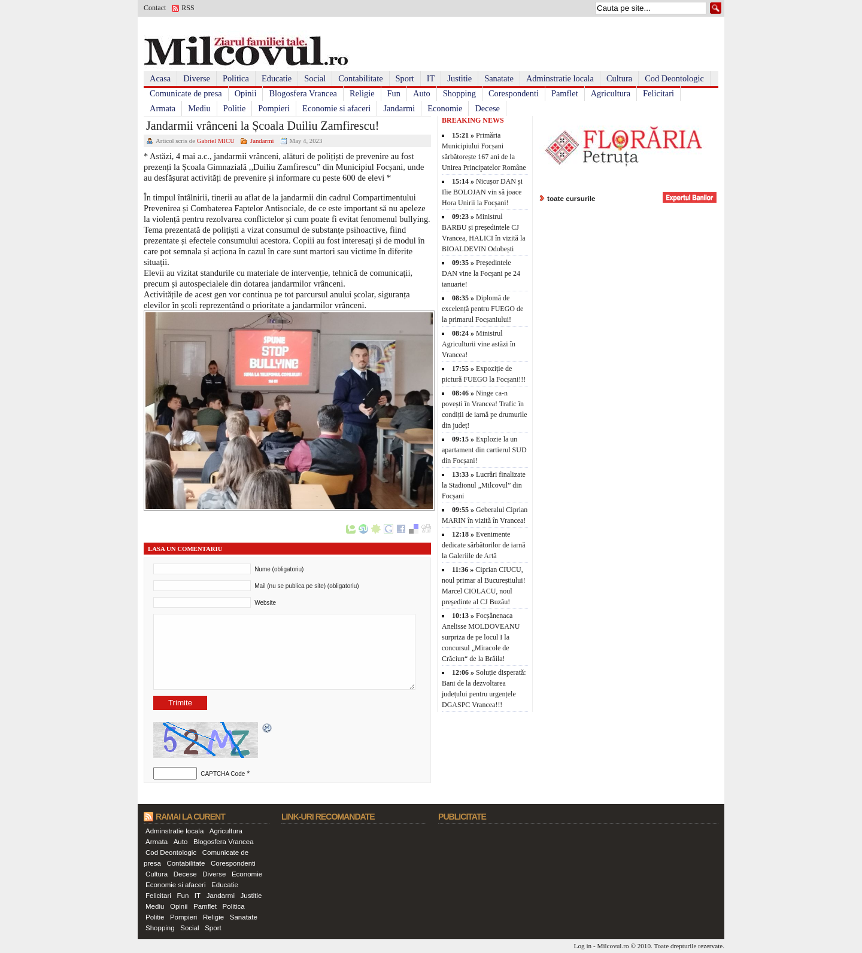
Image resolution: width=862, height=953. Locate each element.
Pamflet (564, 93)
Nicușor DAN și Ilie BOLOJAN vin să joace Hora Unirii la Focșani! (482, 192)
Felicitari (658, 93)
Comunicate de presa (186, 93)
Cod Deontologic (674, 78)
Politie (234, 108)
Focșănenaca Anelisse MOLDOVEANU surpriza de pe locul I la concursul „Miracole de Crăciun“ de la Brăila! (481, 637)
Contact (155, 8)
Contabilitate (360, 78)
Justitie (459, 78)
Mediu (199, 108)
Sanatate (499, 78)
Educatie (277, 78)
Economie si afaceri (336, 108)
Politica (236, 78)
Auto (421, 93)
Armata (162, 108)
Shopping (459, 93)
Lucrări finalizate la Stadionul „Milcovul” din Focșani (484, 485)
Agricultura (610, 93)
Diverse (196, 78)
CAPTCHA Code (223, 774)
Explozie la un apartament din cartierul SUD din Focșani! (484, 450)
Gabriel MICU (216, 140)
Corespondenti (513, 93)
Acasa (160, 78)
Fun (393, 93)
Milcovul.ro (613, 945)
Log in (583, 945)
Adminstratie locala (560, 78)
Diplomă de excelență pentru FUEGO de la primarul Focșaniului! (482, 309)
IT (431, 78)
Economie (444, 108)
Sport (405, 78)
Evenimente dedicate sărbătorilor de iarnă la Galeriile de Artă (484, 545)
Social (315, 78)
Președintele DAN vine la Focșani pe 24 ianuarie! (481, 273)
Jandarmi (399, 108)
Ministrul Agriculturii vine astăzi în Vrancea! (478, 344)
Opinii (246, 93)
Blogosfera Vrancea (303, 93)
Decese (487, 108)
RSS (187, 8)
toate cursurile (571, 198)
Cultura (619, 78)
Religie (362, 93)
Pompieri (274, 108)
